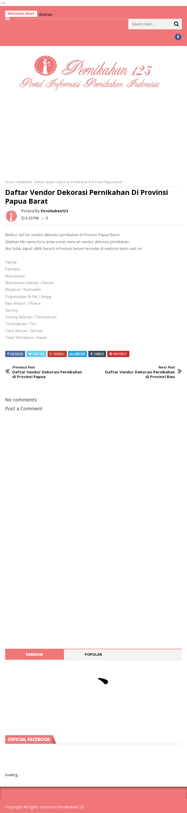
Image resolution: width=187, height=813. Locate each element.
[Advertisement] (93, 135)
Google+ (59, 354)
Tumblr (98, 354)
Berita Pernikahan (41, 14)
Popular (93, 654)
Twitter (38, 354)
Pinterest (120, 354)
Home (9, 182)
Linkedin (79, 354)
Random (34, 654)
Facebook (16, 354)
